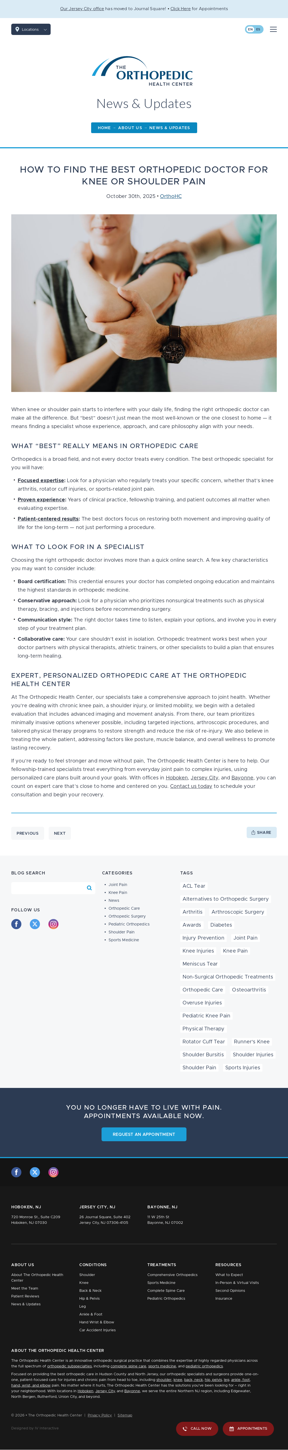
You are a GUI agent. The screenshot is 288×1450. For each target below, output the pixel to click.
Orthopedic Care (124, 909)
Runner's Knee (252, 1041)
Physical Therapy (204, 1029)
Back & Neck (90, 1291)
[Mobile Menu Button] (273, 29)
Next (60, 834)
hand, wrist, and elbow (31, 1385)
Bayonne (242, 778)
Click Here (180, 9)
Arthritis (192, 912)
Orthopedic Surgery (127, 916)
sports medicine (162, 1366)
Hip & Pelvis (89, 1299)
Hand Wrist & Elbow (96, 1322)
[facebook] (16, 924)
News (114, 901)
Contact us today (191, 786)
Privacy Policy (100, 1415)
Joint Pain (118, 885)
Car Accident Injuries (97, 1330)
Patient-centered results (48, 519)
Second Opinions (230, 1291)
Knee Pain (118, 893)
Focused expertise (41, 480)
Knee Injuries (198, 951)
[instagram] (53, 924)
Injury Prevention (203, 938)
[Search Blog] (89, 888)
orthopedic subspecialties (69, 1366)
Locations (36, 29)
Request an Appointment (144, 1134)
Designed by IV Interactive (35, 1428)
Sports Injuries (242, 1067)
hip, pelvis (213, 1380)
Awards (192, 925)
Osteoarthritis (249, 990)
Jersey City (204, 778)
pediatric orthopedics (204, 1366)
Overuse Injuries (202, 1003)
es (258, 29)
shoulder (164, 1380)
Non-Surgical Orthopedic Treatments (228, 977)
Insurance (223, 1299)
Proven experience (41, 500)
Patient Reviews (25, 1296)
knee (178, 1380)
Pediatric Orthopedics (129, 924)
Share (264, 833)
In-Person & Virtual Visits (237, 1283)
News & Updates (25, 1304)
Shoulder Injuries (253, 1054)
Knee (84, 1283)
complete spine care (128, 1366)
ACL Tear (194, 886)
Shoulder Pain (121, 932)
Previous (28, 834)
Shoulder (87, 1275)
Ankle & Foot (90, 1314)
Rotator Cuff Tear (204, 1041)
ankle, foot (240, 1380)
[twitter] (35, 924)
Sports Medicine (124, 940)
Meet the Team (24, 1288)
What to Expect (229, 1275)
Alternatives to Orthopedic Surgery (226, 899)
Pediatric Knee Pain (206, 1016)
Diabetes (221, 925)
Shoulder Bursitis (203, 1054)
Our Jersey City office (82, 9)
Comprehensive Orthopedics (172, 1275)
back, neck (193, 1380)
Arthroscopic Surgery (238, 912)
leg (226, 1380)
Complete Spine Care (166, 1291)
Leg (82, 1306)
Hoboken (177, 778)
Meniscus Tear (200, 964)
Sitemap (125, 1415)
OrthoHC (171, 196)
